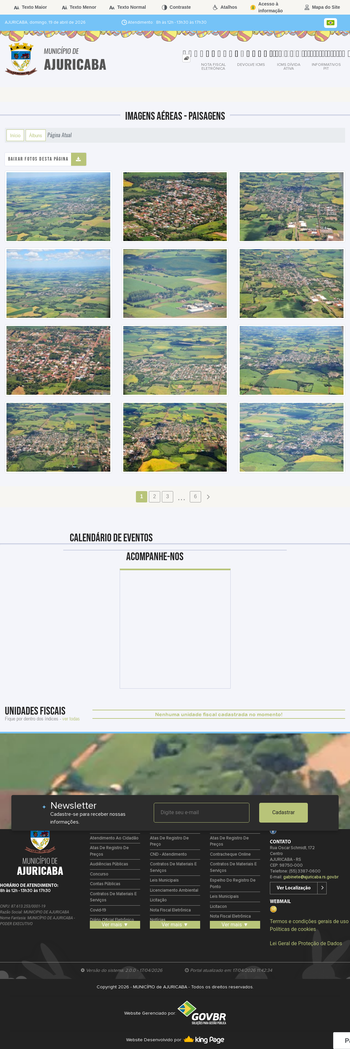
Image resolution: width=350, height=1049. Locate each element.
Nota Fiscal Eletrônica (170, 910)
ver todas (71, 718)
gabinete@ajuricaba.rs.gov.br (310, 877)
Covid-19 (98, 910)
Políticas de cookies (293, 929)
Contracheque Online (230, 854)
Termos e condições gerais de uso (309, 921)
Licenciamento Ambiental (174, 890)
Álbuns (35, 135)
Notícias (157, 920)
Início (15, 135)
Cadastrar (283, 812)
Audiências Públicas (109, 864)
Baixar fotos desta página (38, 159)
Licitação (158, 900)
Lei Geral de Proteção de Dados (306, 943)
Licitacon (218, 907)
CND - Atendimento (168, 854)
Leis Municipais (164, 880)
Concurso (99, 874)
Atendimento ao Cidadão (114, 838)
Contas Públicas (105, 884)
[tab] (186, 58)
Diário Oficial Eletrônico (112, 920)
